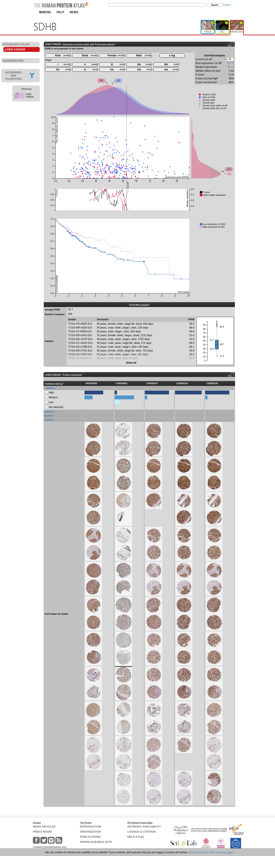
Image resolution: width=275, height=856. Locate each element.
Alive (62, 55)
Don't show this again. (221, 852)
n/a (171, 69)
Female (116, 55)
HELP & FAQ (135, 836)
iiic (63, 69)
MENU (45, 12)
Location (48, 420)
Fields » (227, 4)
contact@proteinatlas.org (49, 847)
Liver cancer (30, 95)
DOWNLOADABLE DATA (96, 841)
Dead (89, 55)
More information (198, 852)
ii (90, 64)
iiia (144, 64)
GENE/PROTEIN (13, 60)
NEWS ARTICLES (44, 826)
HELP (60, 12)
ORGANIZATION (90, 831)
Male (143, 55)
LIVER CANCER (15, 49)
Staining (50, 388)
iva (117, 69)
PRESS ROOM (42, 831)
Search (214, 5)
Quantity (48, 416)
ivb (144, 69)
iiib (171, 64)
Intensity (48, 412)
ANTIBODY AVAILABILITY (144, 826)
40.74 (230, 66)
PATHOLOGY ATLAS (16, 44)
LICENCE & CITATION (141, 831)
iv (90, 69)
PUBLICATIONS (90, 836)
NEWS (74, 12)
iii (117, 64)
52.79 (230, 63)
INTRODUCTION (90, 826)
